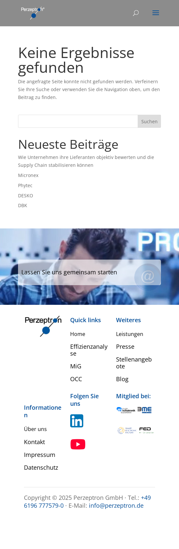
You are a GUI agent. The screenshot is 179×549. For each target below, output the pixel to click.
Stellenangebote (134, 362)
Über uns (35, 429)
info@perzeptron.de (116, 505)
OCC (76, 379)
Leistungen (129, 334)
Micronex (28, 175)
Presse (125, 346)
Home (77, 334)
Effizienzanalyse (89, 350)
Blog (122, 379)
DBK (22, 205)
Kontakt (34, 442)
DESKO (25, 195)
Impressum (39, 455)
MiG (75, 366)
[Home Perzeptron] (32, 13)
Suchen (149, 121)
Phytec (25, 185)
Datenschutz (41, 467)
